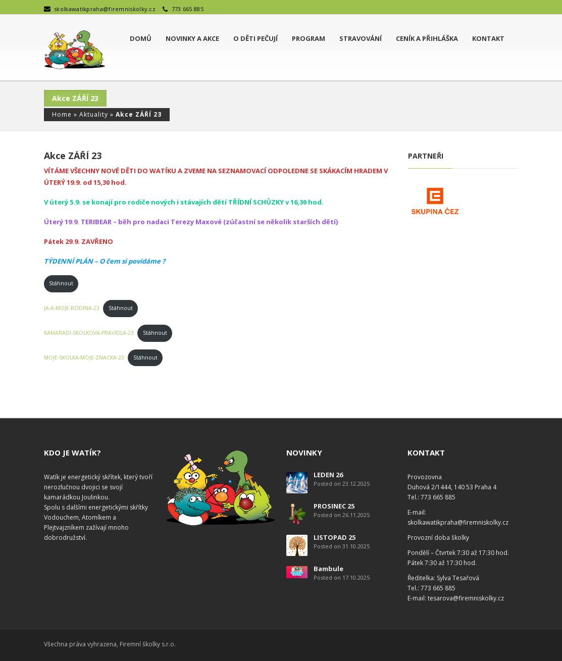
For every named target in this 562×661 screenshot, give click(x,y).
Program (308, 38)
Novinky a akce (192, 38)
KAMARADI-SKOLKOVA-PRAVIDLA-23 (89, 332)
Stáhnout (61, 283)
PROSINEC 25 (334, 506)
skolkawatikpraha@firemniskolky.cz (105, 9)
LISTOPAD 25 (334, 537)
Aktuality (93, 114)
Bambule (328, 568)
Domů (140, 38)
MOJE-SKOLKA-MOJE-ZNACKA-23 (84, 357)
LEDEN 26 (328, 474)
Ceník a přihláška (427, 38)
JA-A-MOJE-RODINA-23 (71, 308)
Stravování (360, 38)
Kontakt (488, 38)
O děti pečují (255, 38)
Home (62, 114)
